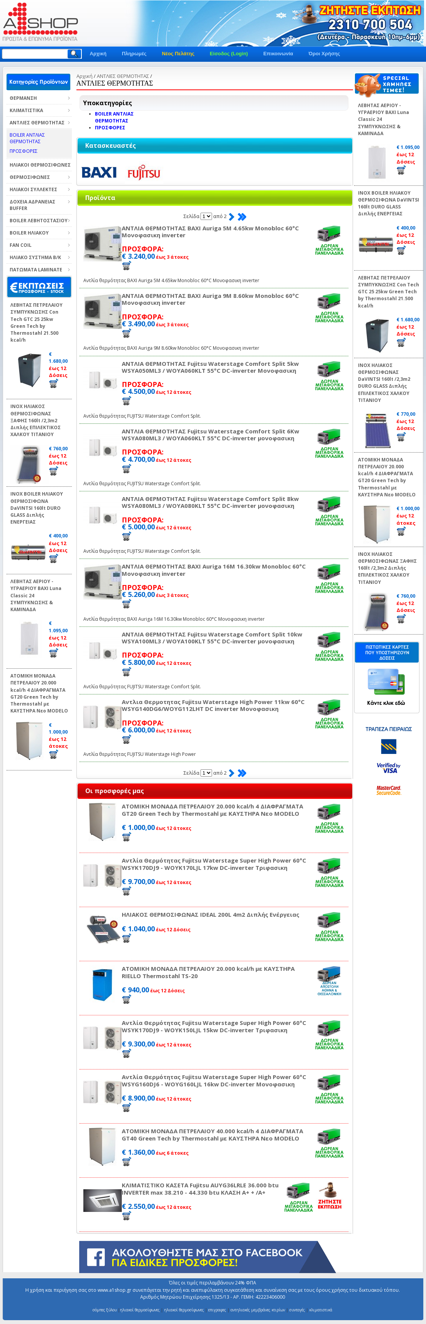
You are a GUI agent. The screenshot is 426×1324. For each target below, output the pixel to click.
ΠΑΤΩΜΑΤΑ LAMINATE (36, 269)
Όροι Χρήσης (324, 53)
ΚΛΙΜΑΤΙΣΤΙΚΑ (26, 110)
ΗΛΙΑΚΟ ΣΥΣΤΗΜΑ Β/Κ (35, 257)
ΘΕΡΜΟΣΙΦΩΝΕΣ (30, 177)
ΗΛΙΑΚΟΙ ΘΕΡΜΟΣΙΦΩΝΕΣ (40, 165)
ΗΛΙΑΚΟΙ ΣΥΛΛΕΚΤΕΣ (33, 189)
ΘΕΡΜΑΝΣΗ (23, 98)
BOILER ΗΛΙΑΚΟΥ (29, 233)
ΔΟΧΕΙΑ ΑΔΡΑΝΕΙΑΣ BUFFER (32, 205)
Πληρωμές (134, 53)
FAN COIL (20, 245)
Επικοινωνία (278, 53)
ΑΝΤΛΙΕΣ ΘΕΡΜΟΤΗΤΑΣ (37, 122)
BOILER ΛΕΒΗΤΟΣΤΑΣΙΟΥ (39, 220)
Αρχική (98, 53)
